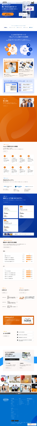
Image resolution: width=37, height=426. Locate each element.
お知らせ (31, 1)
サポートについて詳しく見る (29, 60)
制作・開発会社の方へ (28, 1)
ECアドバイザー (21, 73)
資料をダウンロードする (7, 16)
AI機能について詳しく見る (29, 81)
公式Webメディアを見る (8, 324)
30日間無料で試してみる (12, 360)
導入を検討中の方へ (24, 1)
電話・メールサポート (7, 74)
